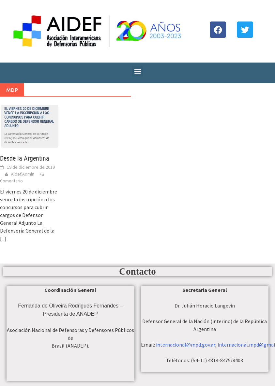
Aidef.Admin (22, 174)
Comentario (11, 181)
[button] (137, 71)
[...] (3, 238)
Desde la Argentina (24, 158)
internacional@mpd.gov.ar (185, 344)
